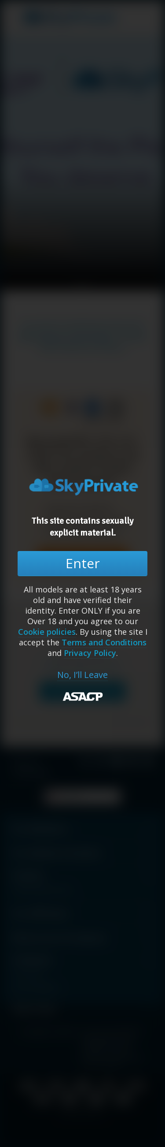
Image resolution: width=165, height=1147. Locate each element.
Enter (83, 563)
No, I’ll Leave (82, 675)
